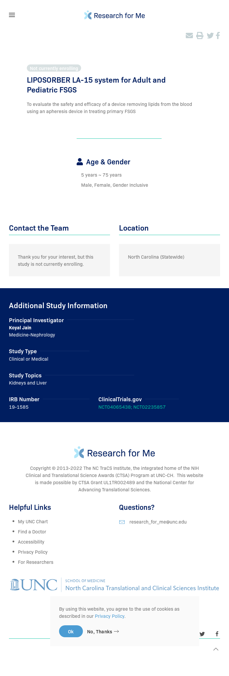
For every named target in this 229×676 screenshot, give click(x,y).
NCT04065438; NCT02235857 (132, 406)
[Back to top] (216, 649)
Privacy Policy (33, 551)
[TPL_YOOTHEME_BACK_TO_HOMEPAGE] (114, 15)
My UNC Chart (33, 521)
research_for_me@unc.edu (158, 521)
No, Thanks (99, 631)
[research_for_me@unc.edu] (122, 521)
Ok (71, 631)
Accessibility (31, 541)
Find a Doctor (32, 531)
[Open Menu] (12, 15)
